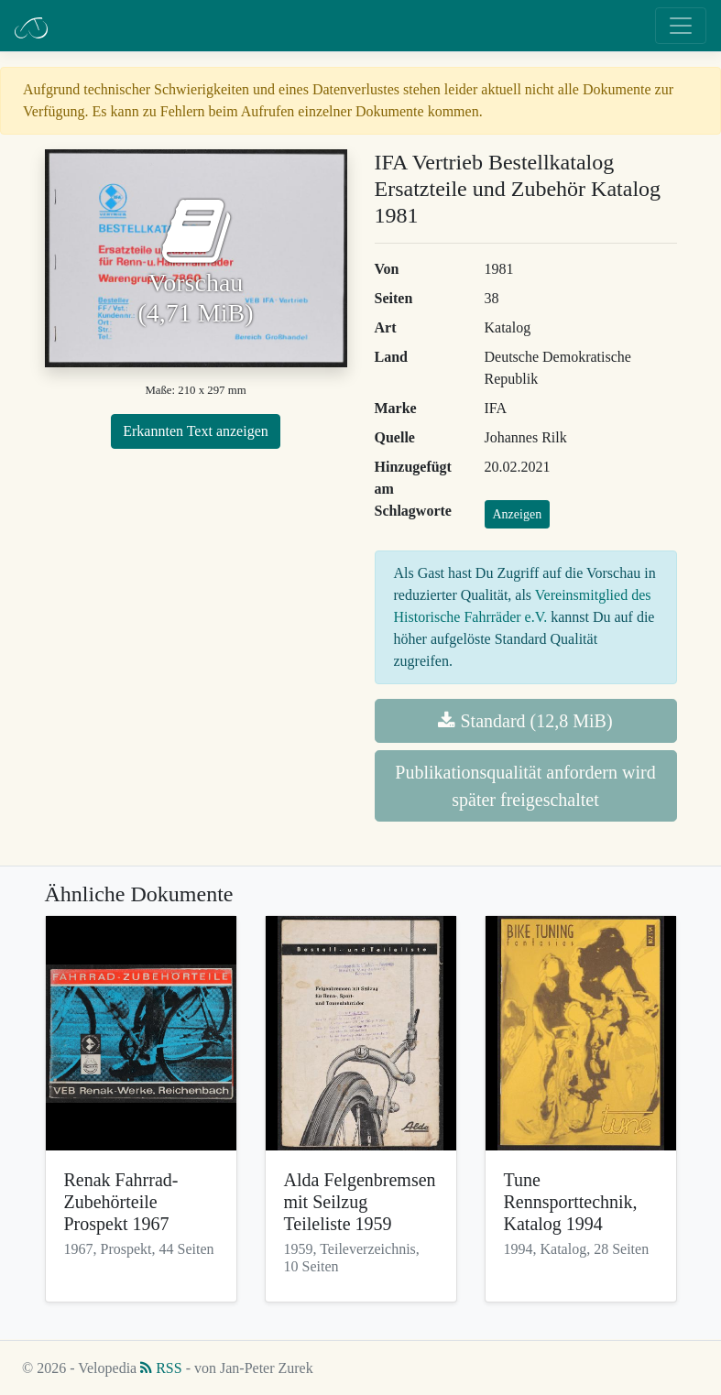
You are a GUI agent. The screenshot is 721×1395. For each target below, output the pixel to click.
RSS (160, 1368)
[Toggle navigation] (680, 25)
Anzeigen (517, 514)
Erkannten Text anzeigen (195, 431)
